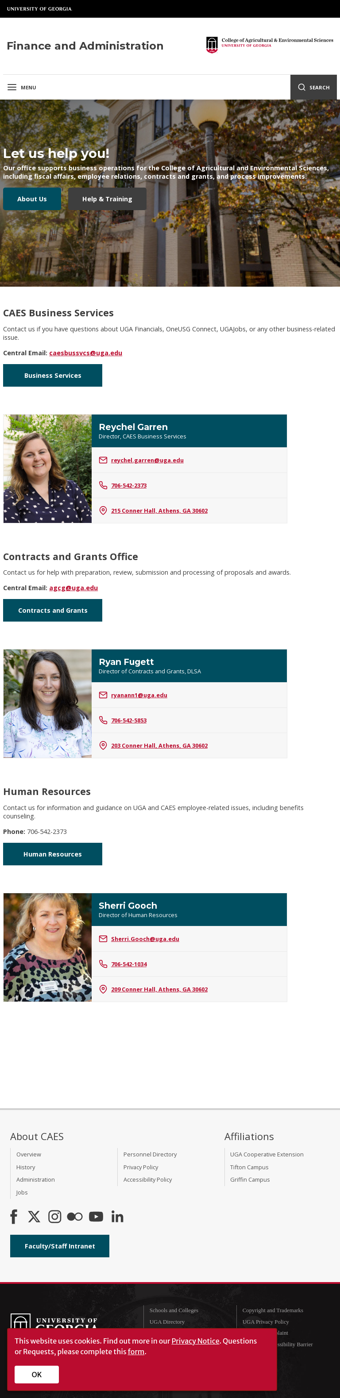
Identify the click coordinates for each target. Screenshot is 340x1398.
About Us (32, 199)
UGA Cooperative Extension (267, 1154)
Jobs (22, 1192)
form (136, 1351)
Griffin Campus (250, 1179)
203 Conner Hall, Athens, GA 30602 (153, 745)
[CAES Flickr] (74, 1217)
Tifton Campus (249, 1167)
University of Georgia (40, 9)
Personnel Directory (150, 1154)
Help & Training (107, 199)
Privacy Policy (141, 1167)
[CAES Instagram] (55, 1217)
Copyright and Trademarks (273, 1310)
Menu (21, 87)
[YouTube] (96, 1217)
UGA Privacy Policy (266, 1322)
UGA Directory (167, 1322)
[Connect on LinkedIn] (117, 1217)
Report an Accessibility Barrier (278, 1344)
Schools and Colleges (174, 1310)
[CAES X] (35, 1217)
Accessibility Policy (148, 1179)
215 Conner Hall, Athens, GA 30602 (153, 510)
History (25, 1167)
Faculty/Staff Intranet (60, 1246)
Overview (28, 1154)
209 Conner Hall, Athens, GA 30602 (153, 989)
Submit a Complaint (265, 1333)
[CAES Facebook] (13, 1217)
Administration (35, 1179)
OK (37, 1374)
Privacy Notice (195, 1341)
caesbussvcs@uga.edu (85, 353)
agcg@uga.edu (73, 588)
